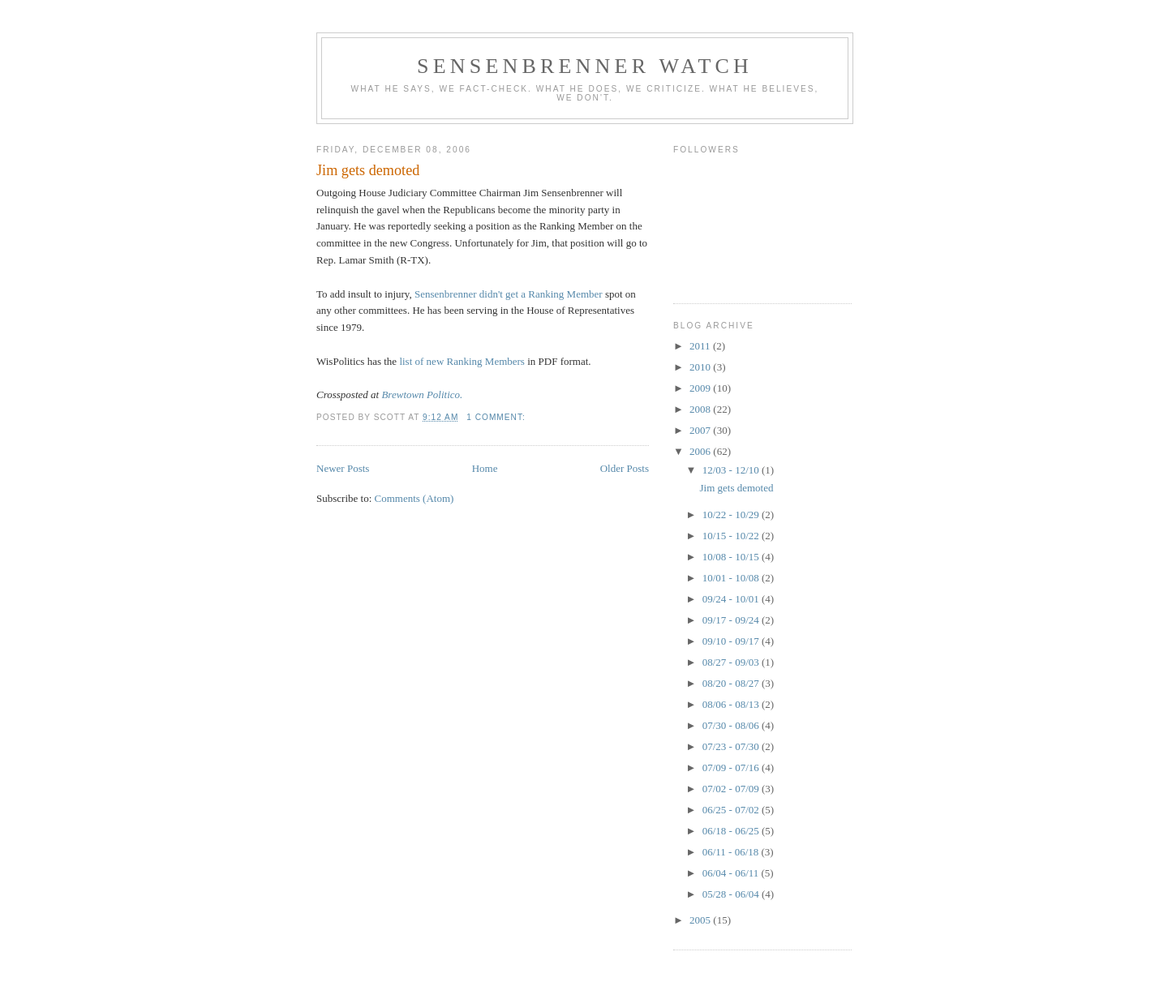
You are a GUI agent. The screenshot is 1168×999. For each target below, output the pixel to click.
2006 (701, 451)
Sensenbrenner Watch (585, 66)
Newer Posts (342, 468)
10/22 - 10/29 (732, 514)
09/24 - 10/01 (732, 599)
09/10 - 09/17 (732, 641)
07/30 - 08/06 (732, 725)
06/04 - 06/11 (732, 873)
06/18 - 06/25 (732, 831)
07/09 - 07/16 (732, 767)
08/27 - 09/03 (732, 662)
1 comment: (497, 417)
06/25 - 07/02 (732, 810)
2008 (701, 409)
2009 (701, 388)
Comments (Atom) (414, 498)
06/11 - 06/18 (732, 852)
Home (485, 468)
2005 (701, 920)
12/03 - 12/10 (732, 470)
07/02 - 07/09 (732, 788)
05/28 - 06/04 (732, 894)
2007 (701, 430)
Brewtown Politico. (421, 394)
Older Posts (624, 468)
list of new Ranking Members (462, 361)
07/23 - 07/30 (732, 746)
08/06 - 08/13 (732, 704)
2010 (701, 367)
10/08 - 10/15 (732, 557)
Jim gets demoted (367, 170)
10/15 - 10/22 (732, 536)
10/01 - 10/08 (732, 578)
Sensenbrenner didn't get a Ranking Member (508, 294)
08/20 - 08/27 (732, 683)
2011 (701, 346)
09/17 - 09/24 (732, 620)
